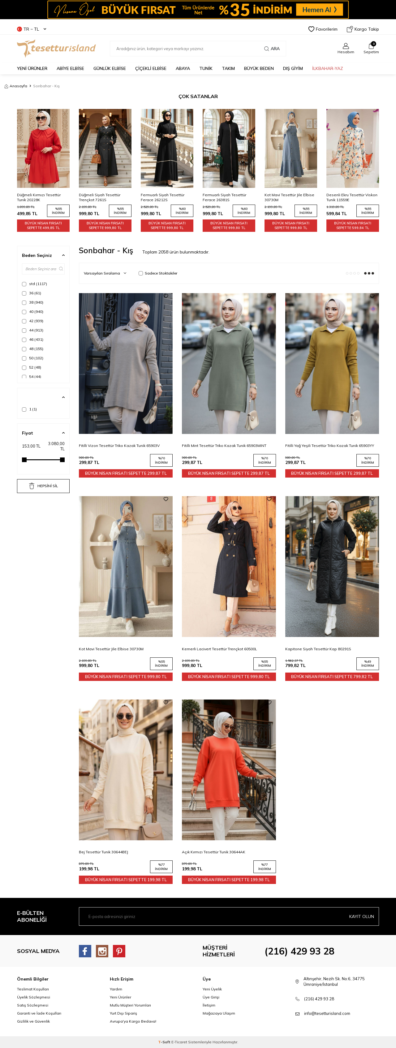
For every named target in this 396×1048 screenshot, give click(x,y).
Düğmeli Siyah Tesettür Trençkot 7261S (161, 197)
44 (32, 330)
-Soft (164, 1042)
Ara (272, 48)
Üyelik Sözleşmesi (33, 997)
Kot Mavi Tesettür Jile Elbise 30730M (351, 197)
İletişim (209, 1005)
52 (31, 367)
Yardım (116, 989)
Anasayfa (16, 86)
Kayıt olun (361, 916)
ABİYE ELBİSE (70, 68)
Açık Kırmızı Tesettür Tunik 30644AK (213, 852)
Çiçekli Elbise (150, 68)
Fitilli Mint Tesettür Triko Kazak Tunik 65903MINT (224, 445)
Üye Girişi (211, 997)
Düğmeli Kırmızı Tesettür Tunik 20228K (101, 197)
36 (31, 293)
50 (32, 358)
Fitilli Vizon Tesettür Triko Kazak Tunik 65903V (119, 445)
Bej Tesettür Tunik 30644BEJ (103, 852)
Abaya (183, 68)
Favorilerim (323, 29)
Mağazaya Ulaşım (219, 1013)
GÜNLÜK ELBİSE (109, 68)
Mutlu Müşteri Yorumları (130, 1005)
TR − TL (31, 29)
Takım (228, 68)
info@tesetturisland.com (327, 1013)
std (34, 283)
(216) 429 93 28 (299, 951)
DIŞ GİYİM (293, 68)
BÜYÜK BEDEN (259, 68)
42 (32, 320)
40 (32, 311)
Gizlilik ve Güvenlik (33, 1021)
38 (32, 302)
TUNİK (206, 68)
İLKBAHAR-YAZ (327, 68)
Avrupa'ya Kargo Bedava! (133, 1021)
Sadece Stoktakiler (158, 273)
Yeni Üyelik (212, 989)
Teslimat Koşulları (33, 989)
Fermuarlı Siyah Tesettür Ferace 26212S (224, 197)
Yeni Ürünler (120, 997)
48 (32, 348)
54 (31, 376)
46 (32, 339)
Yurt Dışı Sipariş (123, 1013)
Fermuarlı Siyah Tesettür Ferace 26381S (286, 197)
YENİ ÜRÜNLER (32, 68)
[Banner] (198, 9)
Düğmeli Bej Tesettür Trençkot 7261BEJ (35, 197)
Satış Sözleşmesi (32, 1005)
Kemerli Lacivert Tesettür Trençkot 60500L (219, 649)
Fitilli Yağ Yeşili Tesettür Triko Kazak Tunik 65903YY (329, 445)
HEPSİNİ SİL (43, 486)
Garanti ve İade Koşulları (39, 1013)
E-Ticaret (179, 1042)
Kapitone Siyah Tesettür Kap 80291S (318, 649)
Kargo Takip (363, 29)
